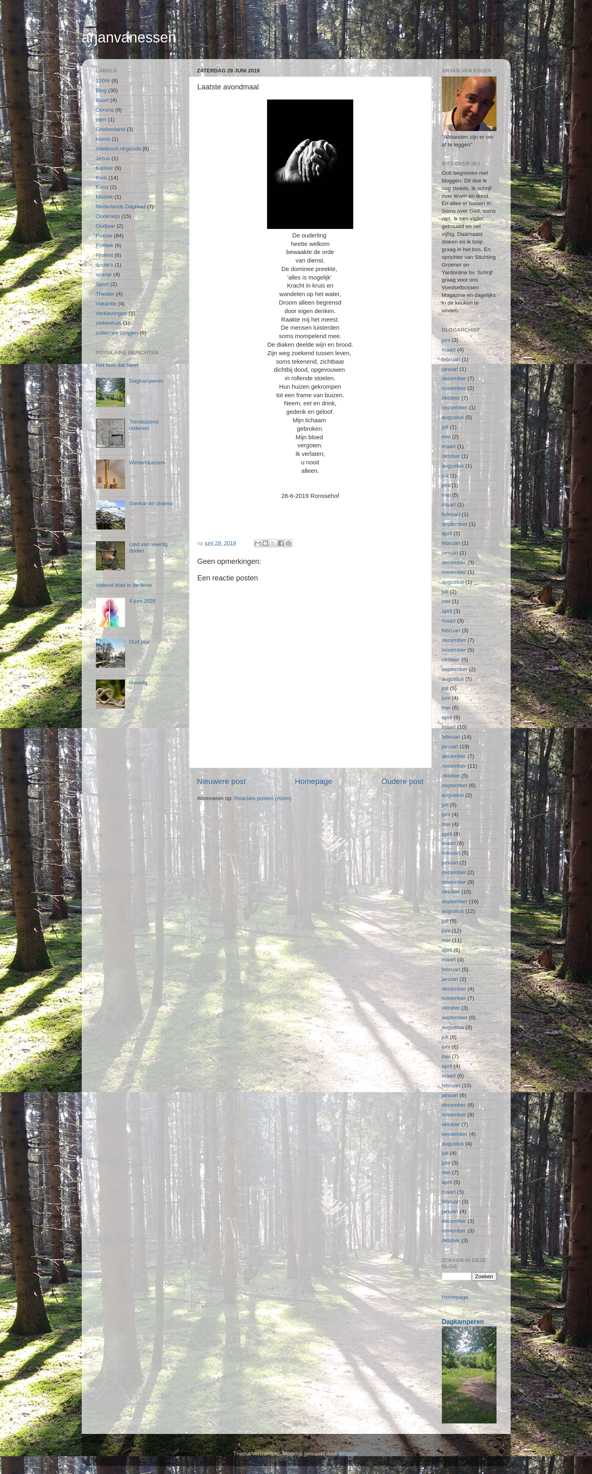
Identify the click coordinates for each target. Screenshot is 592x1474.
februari (451, 359)
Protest (104, 255)
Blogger (348, 1454)
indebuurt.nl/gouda (118, 149)
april (447, 533)
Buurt (102, 100)
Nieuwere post (221, 781)
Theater (105, 294)
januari (450, 369)
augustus (453, 417)
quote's (104, 265)
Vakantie (106, 304)
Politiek (105, 245)
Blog (101, 90)
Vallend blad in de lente (124, 585)
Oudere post (403, 781)
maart (449, 350)
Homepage (313, 781)
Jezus (103, 158)
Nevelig (138, 683)
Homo (103, 139)
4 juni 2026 (142, 601)
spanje (104, 274)
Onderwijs (108, 216)
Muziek (104, 197)
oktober (451, 398)
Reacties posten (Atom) (262, 798)
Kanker (104, 168)
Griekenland (110, 129)
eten (101, 119)
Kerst (102, 187)
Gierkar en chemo (150, 503)
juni (446, 340)
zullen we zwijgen (117, 333)
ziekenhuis (109, 323)
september (455, 408)
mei (446, 437)
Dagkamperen (146, 381)
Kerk (101, 178)
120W (103, 81)
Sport (102, 284)
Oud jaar (139, 642)
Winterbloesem (147, 463)
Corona (105, 110)
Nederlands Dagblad (121, 206)
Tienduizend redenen (144, 425)
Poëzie (104, 236)
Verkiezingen (111, 313)
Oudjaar (105, 226)
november (454, 388)
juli (445, 427)
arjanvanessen (129, 37)
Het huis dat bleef (117, 365)
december (454, 378)
